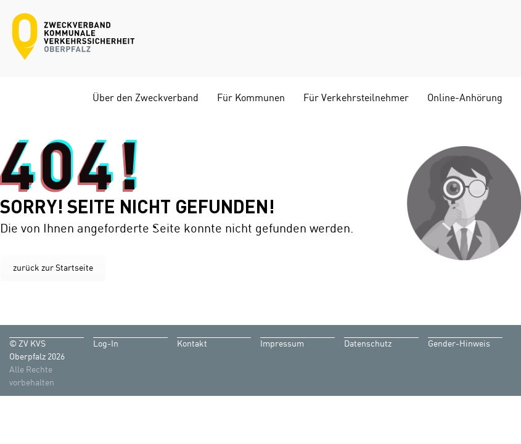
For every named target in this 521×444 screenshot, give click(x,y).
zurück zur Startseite (53, 268)
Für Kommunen (251, 98)
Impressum (282, 344)
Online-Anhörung (465, 98)
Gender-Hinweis (459, 344)
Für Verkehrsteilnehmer (356, 98)
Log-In (105, 344)
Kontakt (192, 344)
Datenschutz (368, 344)
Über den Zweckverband (145, 98)
